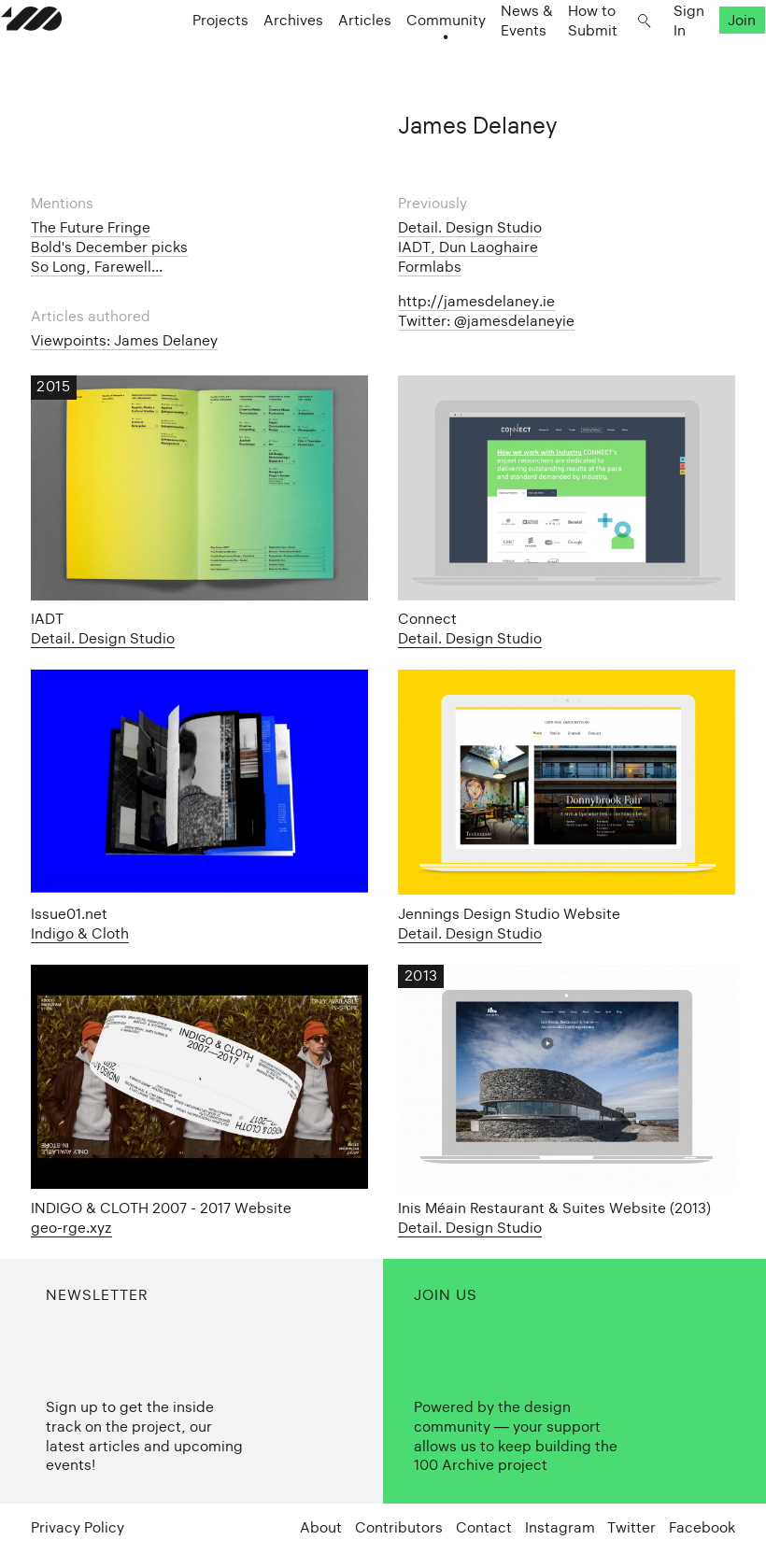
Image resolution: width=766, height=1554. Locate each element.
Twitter (631, 1527)
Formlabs (429, 266)
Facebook (702, 1527)
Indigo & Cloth (80, 933)
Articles (344, 66)
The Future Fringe (90, 227)
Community (425, 66)
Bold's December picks (109, 247)
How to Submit (565, 65)
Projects (200, 66)
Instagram (560, 1527)
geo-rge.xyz (71, 1227)
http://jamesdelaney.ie (476, 301)
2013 (421, 975)
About (321, 1527)
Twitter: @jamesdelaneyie (486, 321)
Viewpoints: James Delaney (124, 340)
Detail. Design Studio (470, 227)
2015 (53, 386)
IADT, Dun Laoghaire (468, 247)
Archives (273, 66)
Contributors (399, 1527)
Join (713, 66)
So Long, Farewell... (97, 266)
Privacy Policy (77, 1527)
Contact (484, 1527)
